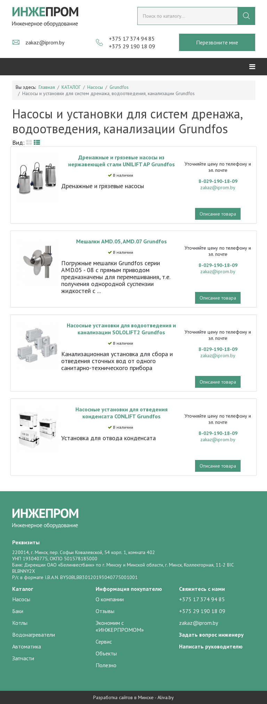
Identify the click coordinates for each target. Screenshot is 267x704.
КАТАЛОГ (71, 87)
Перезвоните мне (217, 42)
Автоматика (26, 646)
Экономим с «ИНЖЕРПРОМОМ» (120, 626)
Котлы (19, 622)
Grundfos (119, 87)
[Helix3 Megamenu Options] (252, 66)
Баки (17, 610)
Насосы (95, 87)
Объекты (106, 653)
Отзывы (105, 610)
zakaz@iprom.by (44, 42)
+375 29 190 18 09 (132, 46)
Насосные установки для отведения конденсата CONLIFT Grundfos (121, 413)
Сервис (104, 641)
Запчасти (23, 658)
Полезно (106, 665)
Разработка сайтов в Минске (123, 697)
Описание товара (218, 214)
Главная (47, 87)
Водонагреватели (33, 634)
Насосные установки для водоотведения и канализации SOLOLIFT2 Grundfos (121, 329)
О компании (110, 599)
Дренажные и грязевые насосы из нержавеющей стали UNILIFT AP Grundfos (121, 161)
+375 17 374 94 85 (132, 38)
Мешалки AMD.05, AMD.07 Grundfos (121, 241)
